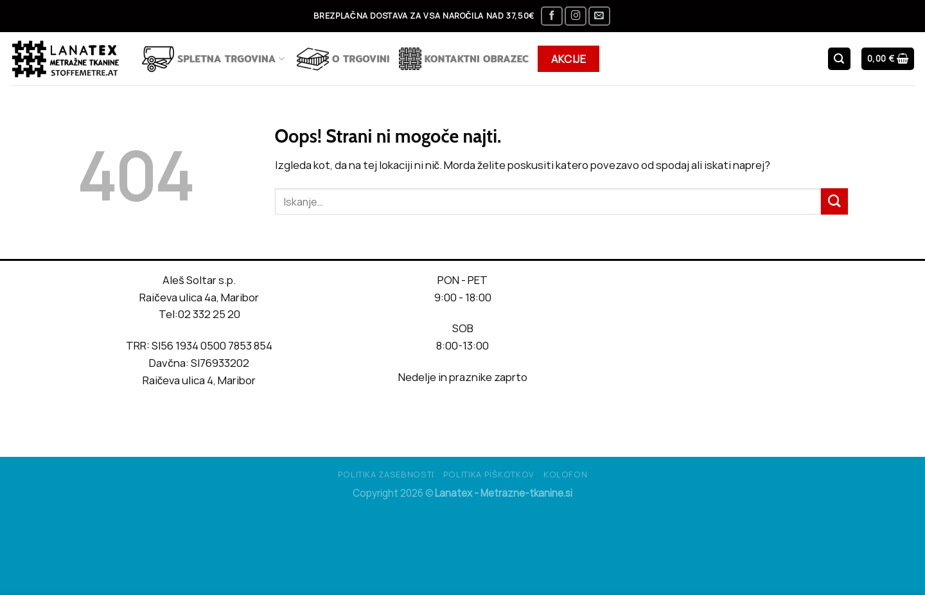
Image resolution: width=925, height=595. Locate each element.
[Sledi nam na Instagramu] (575, 16)
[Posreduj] (834, 201)
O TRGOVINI (343, 59)
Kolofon (565, 474)
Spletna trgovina (213, 59)
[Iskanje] (839, 58)
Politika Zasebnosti (386, 474)
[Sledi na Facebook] (552, 16)
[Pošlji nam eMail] (599, 16)
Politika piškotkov (488, 474)
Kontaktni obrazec (464, 59)
